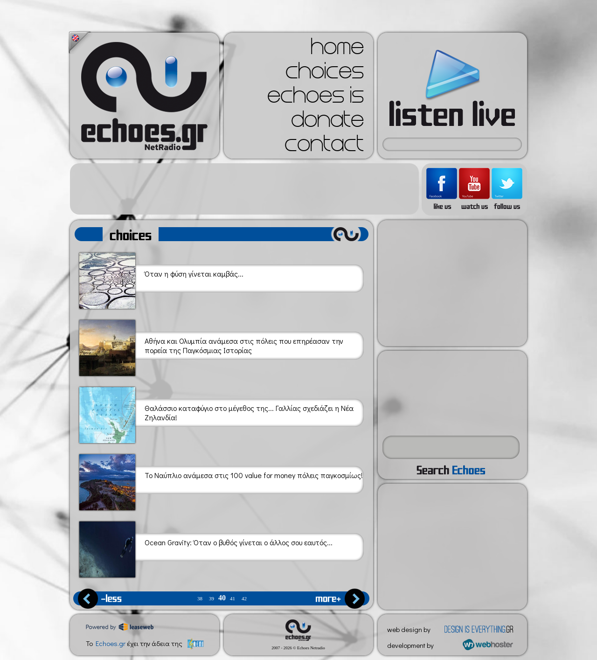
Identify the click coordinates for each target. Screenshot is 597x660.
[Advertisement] (244, 189)
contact (324, 146)
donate (327, 122)
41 (232, 598)
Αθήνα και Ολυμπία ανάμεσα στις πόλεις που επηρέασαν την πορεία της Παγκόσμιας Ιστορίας (211, 346)
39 (211, 598)
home (337, 49)
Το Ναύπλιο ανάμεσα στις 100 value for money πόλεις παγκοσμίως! (221, 481)
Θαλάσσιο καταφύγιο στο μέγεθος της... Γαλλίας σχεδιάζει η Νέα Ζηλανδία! (216, 413)
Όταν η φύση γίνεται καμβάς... (161, 279)
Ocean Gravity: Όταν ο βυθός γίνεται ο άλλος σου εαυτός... (206, 548)
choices (324, 73)
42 (244, 598)
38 (199, 598)
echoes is (315, 98)
